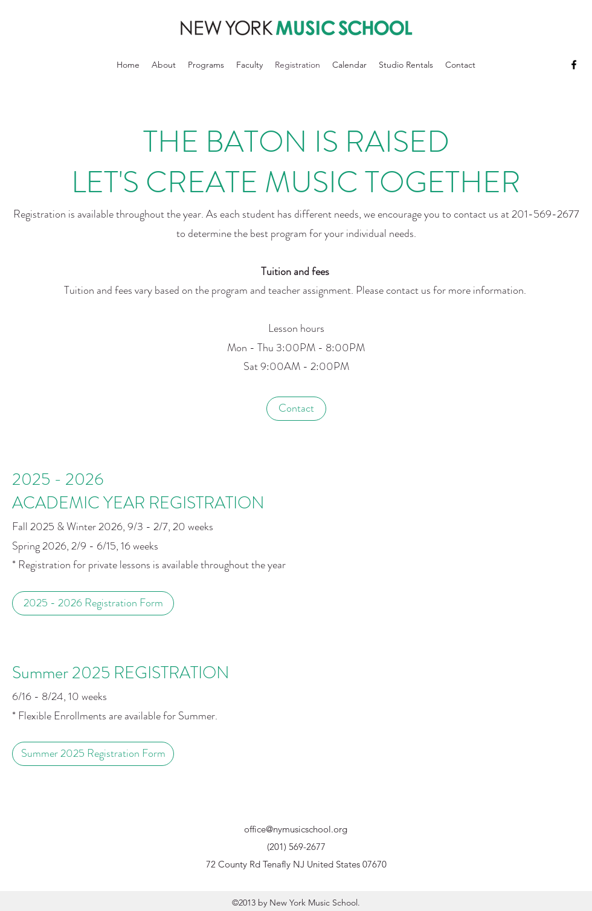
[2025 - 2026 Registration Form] (93, 603)
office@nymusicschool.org (295, 829)
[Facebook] (574, 65)
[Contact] (296, 409)
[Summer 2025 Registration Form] (93, 754)
